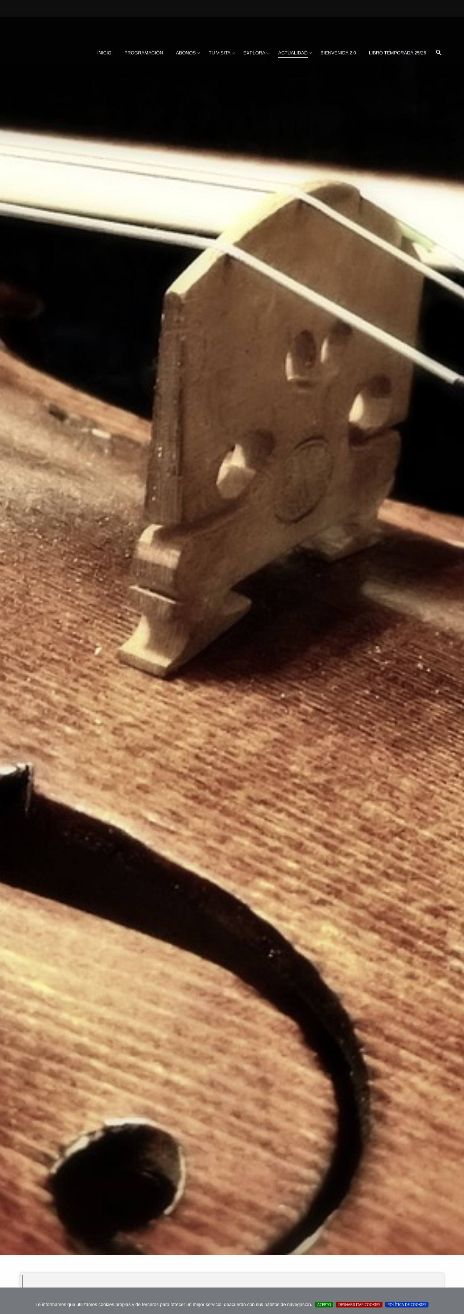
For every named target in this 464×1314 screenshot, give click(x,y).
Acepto (324, 1304)
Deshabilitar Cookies (359, 1304)
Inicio (104, 53)
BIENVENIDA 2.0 (338, 53)
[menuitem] (104, 53)
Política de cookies (407, 1304)
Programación (143, 53)
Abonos (186, 53)
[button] (438, 53)
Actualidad (292, 53)
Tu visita (220, 53)
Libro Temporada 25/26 (397, 53)
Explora (254, 53)
